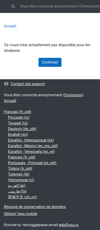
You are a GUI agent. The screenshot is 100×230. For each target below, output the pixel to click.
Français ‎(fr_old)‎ (17, 111)
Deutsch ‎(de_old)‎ (22, 128)
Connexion (89, 6)
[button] (13, 6)
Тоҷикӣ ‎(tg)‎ (18, 123)
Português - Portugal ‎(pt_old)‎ (32, 163)
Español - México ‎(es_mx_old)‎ (33, 146)
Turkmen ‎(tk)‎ (18, 174)
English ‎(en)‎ (18, 134)
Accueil (10, 26)
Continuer (50, 62)
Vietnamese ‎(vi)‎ (21, 180)
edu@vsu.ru (69, 225)
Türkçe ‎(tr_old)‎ (20, 168)
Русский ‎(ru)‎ (18, 117)
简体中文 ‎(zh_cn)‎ (22, 197)
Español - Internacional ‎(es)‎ (31, 140)
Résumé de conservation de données (35, 206)
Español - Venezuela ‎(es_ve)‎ (31, 151)
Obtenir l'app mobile (20, 213)
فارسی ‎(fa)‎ (17, 191)
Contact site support (24, 84)
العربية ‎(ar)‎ (17, 185)
